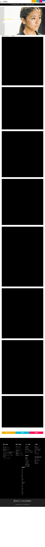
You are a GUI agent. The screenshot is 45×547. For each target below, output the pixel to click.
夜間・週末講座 (27, 506)
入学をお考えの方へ (38, 497)
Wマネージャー (5, 486)
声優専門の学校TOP (5, 35)
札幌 (22, 509)
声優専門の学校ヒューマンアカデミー (10, 2)
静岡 (22, 518)
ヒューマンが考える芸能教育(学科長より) (8, 492)
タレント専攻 (27, 500)
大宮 (22, 513)
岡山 (22, 525)
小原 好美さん (27, 486)
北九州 (22, 528)
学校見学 (32, 1)
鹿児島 (22, 532)
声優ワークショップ (18, 486)
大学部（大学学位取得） (38, 489)
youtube (32, 3)
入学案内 (39, 5)
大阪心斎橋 (23, 522)
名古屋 (22, 519)
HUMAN (22, 541)
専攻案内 (34, 5)
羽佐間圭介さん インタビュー (19, 495)
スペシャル (28, 5)
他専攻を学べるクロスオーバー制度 (7, 495)
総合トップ (24, 3)
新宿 (22, 515)
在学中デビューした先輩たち (29, 492)
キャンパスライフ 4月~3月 (6, 498)
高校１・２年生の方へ (37, 500)
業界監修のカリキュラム (6, 489)
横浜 (22, 516)
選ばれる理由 (6, 5)
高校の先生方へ (37, 503)
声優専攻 (26, 497)
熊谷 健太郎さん (27, 489)
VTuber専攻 (26, 503)
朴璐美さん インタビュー (19, 492)
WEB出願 (42, 1)
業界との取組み (13, 5)
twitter (27, 3)
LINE (34, 3)
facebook (29, 3)
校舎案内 (22, 8)
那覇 (22, 534)
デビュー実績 (21, 5)
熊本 (22, 531)
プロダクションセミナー (19, 489)
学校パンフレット (25, 1)
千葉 (22, 512)
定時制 (35, 492)
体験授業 (37, 1)
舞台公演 (4, 496)
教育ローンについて (37, 486)
